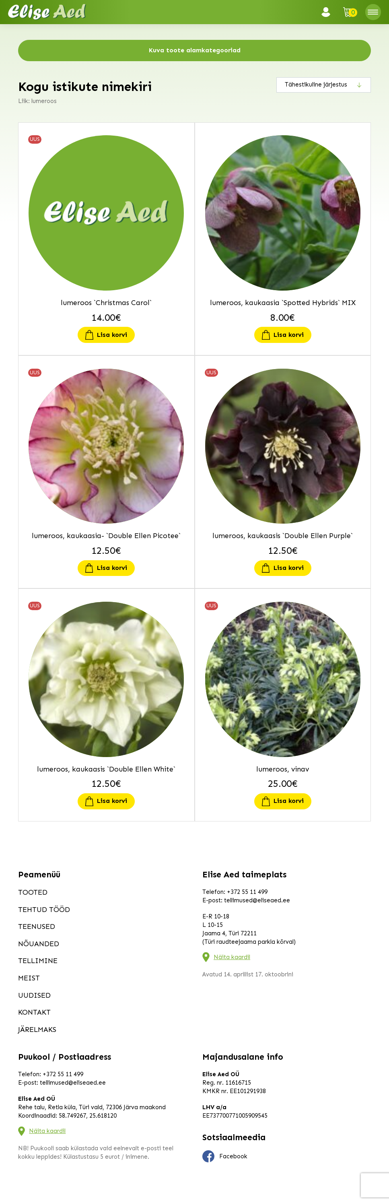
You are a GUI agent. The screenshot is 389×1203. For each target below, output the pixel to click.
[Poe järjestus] (323, 85)
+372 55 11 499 (247, 892)
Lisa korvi (112, 334)
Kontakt (34, 1012)
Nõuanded (38, 943)
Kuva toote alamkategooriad (195, 50)
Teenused (36, 926)
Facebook (224, 1156)
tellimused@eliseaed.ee (257, 900)
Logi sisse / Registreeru (328, 12)
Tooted (32, 892)
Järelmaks (37, 1029)
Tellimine (38, 960)
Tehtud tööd (44, 909)
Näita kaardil (232, 957)
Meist (29, 978)
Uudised (34, 995)
